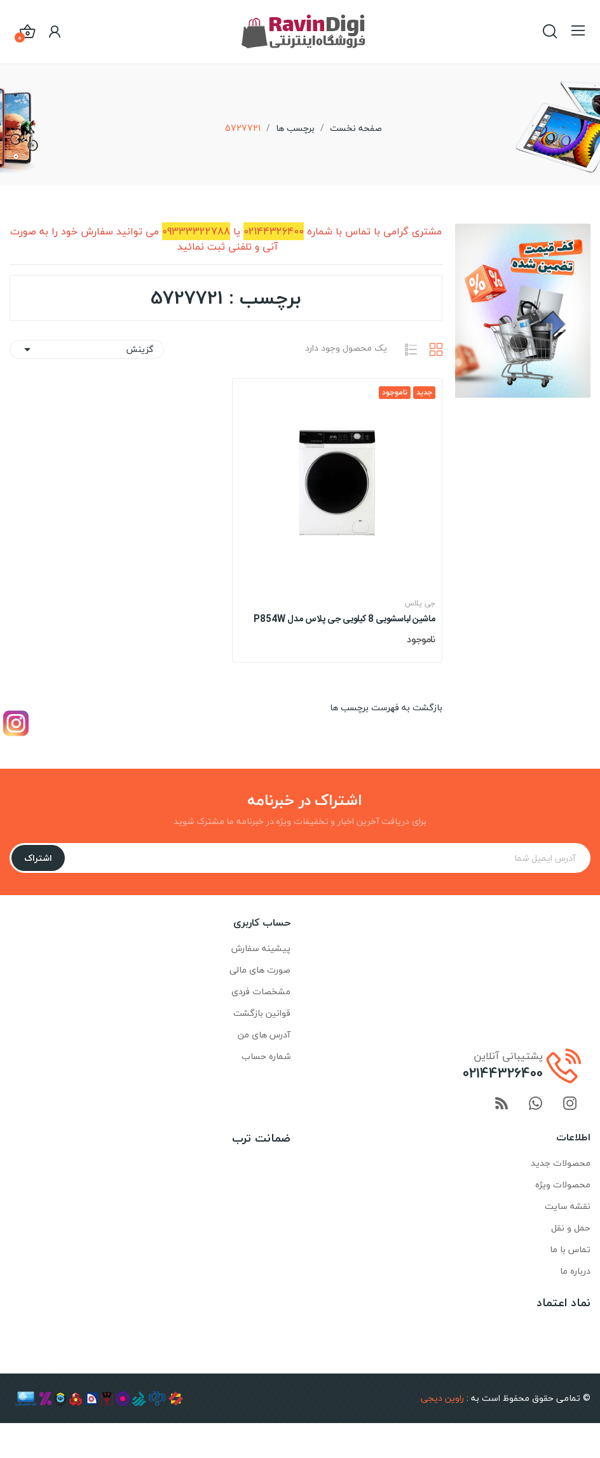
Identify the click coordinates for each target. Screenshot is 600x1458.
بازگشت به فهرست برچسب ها (386, 707)
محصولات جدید (560, 1163)
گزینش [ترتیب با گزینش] (87, 349)
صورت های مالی (259, 969)
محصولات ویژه (562, 1184)
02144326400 (503, 1073)
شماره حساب (266, 1056)
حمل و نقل (570, 1227)
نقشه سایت (567, 1206)
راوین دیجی (442, 1398)
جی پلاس (420, 603)
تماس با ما (570, 1249)
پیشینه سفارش (260, 948)
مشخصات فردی (260, 991)
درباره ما (575, 1271)
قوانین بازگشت (261, 1013)
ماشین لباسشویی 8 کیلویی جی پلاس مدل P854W (344, 620)
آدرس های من (264, 1034)
